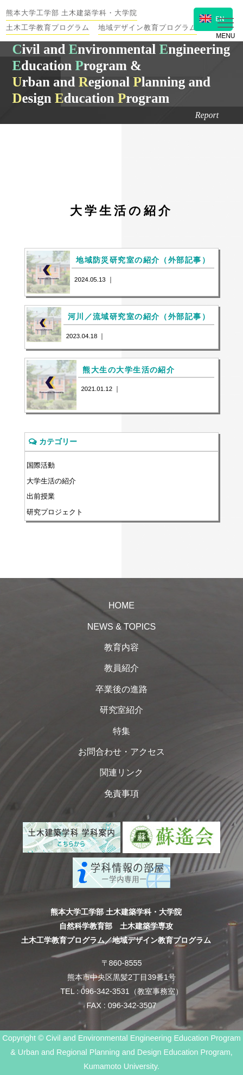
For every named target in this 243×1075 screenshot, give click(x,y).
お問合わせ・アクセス (121, 751)
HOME (121, 605)
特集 (121, 731)
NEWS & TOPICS (121, 626)
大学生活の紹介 (51, 481)
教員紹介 (121, 668)
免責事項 (121, 793)
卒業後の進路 (121, 689)
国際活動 (41, 465)
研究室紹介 (121, 709)
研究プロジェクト (55, 512)
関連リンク (121, 772)
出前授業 (41, 496)
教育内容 (121, 647)
